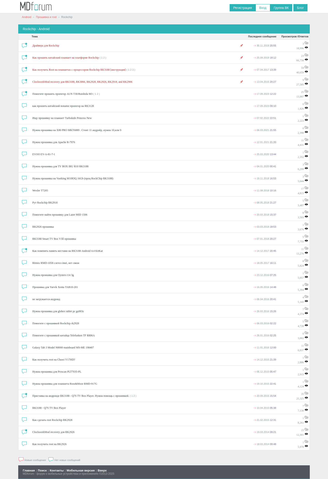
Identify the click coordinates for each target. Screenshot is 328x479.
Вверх (102, 470)
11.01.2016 (264, 347)
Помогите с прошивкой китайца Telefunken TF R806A (63, 335)
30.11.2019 (264, 45)
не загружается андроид (46, 299)
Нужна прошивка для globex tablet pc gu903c (58, 311)
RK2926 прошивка (43, 226)
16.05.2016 (264, 287)
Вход (262, 8)
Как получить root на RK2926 (49, 444)
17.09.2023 (264, 94)
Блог (300, 8)
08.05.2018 (264, 202)
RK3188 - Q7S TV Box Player (49, 407)
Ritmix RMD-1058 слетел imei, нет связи (55, 263)
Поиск (42, 470)
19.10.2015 (264, 383)
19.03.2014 (264, 432)
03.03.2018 (264, 226)
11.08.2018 (264, 190)
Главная (29, 470)
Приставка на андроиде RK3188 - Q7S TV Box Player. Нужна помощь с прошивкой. (80, 395)
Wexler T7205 (40, 190)
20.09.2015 (264, 395)
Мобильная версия (81, 470)
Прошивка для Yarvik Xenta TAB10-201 (55, 287)
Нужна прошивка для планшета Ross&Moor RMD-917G (64, 383)
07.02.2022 (264, 118)
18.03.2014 (264, 444)
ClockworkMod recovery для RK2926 (53, 432)
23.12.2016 (264, 275)
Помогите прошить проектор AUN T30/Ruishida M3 (62, 93)
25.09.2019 (264, 57)
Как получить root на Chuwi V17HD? (53, 359)
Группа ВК (281, 8)
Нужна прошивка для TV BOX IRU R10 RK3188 (60, 166)
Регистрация (242, 8)
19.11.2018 (264, 178)
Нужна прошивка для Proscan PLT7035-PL (56, 371)
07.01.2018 (264, 238)
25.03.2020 (264, 154)
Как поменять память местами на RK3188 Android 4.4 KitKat (67, 250)
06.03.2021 (264, 130)
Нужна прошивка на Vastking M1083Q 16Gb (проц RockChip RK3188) (72, 178)
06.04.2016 (264, 299)
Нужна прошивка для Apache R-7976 (53, 142)
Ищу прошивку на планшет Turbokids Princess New (62, 118)
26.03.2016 (264, 311)
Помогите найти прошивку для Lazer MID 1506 (59, 214)
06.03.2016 (264, 323)
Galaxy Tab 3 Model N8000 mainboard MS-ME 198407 (63, 347)
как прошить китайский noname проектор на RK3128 (63, 106)
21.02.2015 (264, 420)
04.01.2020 (264, 166)
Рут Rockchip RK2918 (45, 202)
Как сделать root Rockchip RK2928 (52, 420)
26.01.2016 (264, 335)
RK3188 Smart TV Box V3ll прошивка (54, 238)
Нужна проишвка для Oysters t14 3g (53, 275)
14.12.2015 (264, 359)
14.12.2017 (264, 251)
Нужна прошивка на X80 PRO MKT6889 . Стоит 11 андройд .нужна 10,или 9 (76, 130)
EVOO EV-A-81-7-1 (43, 154)
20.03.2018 (264, 214)
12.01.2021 (264, 142)
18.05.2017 (264, 263)
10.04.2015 (264, 408)
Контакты (57, 470)
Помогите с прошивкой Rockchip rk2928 (55, 323)
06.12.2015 (264, 371)
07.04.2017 (264, 69)
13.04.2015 (264, 81)
